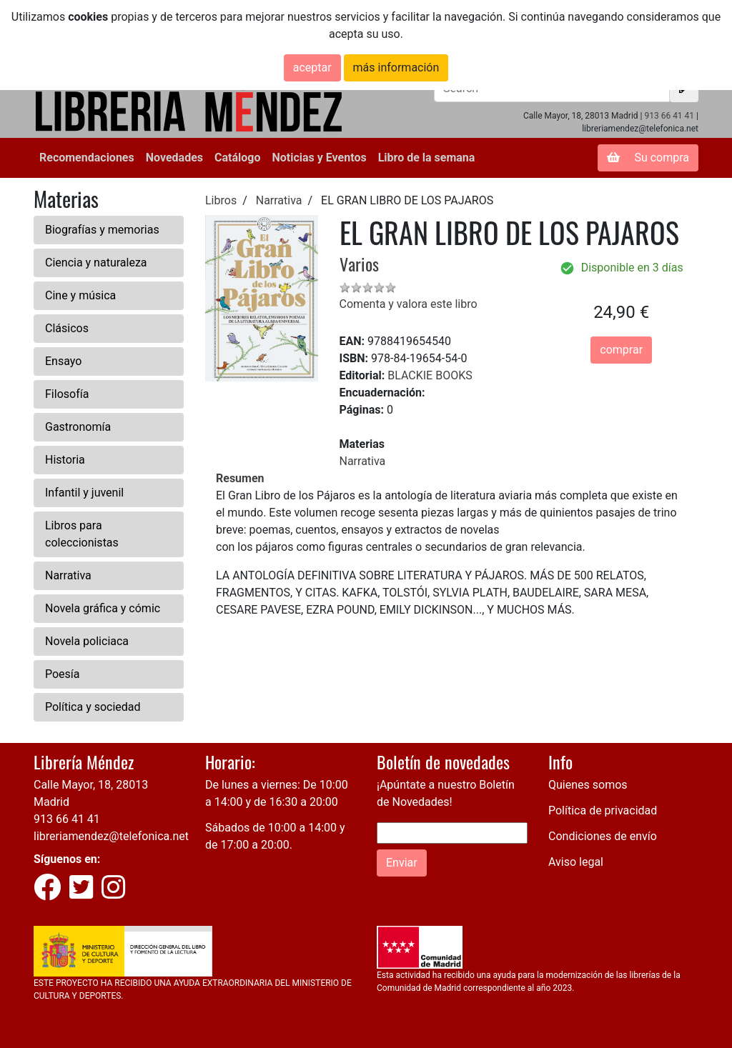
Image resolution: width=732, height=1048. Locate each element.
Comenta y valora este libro (409, 304)
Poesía (62, 674)
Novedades (174, 157)
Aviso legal (575, 862)
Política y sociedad (93, 707)
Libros (221, 200)
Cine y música (80, 295)
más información (396, 67)
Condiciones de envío (602, 836)
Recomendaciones (86, 157)
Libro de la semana (426, 157)
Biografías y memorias (102, 229)
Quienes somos (588, 785)
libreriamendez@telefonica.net (111, 836)
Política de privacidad (602, 810)
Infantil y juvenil (84, 492)
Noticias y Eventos (319, 157)
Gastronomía (78, 427)
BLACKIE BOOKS (429, 375)
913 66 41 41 (669, 116)
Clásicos (67, 328)
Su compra (648, 157)
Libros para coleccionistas (82, 534)
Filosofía (67, 394)
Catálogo (237, 157)
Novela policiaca (87, 641)
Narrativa (68, 575)
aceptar (312, 67)
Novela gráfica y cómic (102, 608)
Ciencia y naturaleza (96, 262)
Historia (65, 459)
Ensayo (63, 361)
